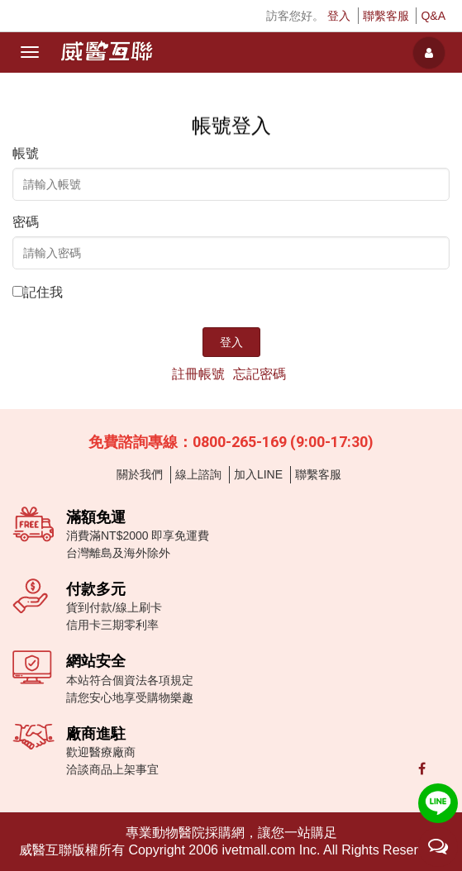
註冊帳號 (198, 374)
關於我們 (140, 474)
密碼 (25, 222)
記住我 (43, 292)
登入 (338, 15)
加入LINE (258, 474)
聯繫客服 (386, 15)
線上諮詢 (198, 474)
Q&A (433, 15)
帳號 (25, 153)
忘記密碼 (259, 374)
